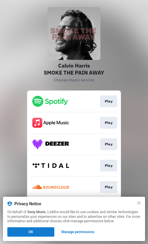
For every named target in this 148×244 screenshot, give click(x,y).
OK (30, 232)
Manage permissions (78, 232)
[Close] (139, 203)
